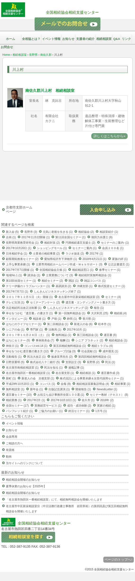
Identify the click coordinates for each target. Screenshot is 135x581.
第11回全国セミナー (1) (70, 237)
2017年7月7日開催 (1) (20, 269)
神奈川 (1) (12, 346)
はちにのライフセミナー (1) (23, 324)
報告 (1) (99, 308)
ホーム (10, 39)
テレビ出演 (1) (15, 302)
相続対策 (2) (52, 242)
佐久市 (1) (88, 400)
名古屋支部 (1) (65, 373)
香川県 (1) (89, 318)
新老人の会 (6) (83, 324)
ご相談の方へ (14, 443)
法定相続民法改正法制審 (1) (23, 308)
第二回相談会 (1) (57, 324)
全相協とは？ (31, 39)
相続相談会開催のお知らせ (23, 479)
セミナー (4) (113, 297)
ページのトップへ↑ (119, 559)
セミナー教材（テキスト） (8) (109, 394)
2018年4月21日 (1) (94, 259)
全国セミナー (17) (17, 405)
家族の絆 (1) (120, 259)
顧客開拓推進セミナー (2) (22, 259)
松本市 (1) (104, 324)
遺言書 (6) (110, 335)
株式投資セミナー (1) (111, 286)
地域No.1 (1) (14, 275)
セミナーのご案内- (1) (115, 242)
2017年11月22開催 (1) (36, 237)
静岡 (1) (72, 318)
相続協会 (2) (86, 231)
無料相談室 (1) (15, 389)
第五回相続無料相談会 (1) (69, 346)
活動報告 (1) (14, 356)
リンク (126, 39)
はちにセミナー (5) (18, 340)
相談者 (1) (39, 318)
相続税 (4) (120, 313)
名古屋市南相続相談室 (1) (22, 367)
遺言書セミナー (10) (19, 394)
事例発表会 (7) (45, 340)
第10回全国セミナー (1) (21, 280)
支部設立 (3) (73, 362)
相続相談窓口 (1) (82, 269)
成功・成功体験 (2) (79, 405)
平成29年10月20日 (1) (20, 384)
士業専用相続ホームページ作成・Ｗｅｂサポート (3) (69, 264)
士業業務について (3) (59, 275)
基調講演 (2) (63, 286)
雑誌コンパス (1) (94, 280)
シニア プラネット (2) (89, 340)
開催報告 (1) (83, 389)
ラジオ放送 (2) (74, 253)
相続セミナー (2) (52, 280)
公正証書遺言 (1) (118, 264)
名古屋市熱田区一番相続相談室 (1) (28, 373)
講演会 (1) (33, 275)
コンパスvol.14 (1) (36, 346)
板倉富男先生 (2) (62, 356)
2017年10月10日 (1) (63, 400)
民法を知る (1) (53, 367)
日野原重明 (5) (15, 362)
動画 (9, 456)
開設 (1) (73, 280)
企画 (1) (11, 237)
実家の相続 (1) (106, 405)
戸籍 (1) (56, 318)
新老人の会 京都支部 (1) (38, 378)
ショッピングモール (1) (52, 248)
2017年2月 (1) (36, 400)
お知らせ (68, 39)
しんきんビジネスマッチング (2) (67, 308)
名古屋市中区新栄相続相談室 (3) (79, 297)
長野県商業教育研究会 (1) (22, 242)
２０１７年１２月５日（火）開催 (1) (29, 297)
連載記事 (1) (76, 367)
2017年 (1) (96, 253)
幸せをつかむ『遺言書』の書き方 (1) (29, 313)
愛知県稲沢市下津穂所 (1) (60, 259)
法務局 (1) (54, 329)
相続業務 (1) (14, 400)
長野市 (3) (30, 231)
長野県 (33, 54)
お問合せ (7, 47)
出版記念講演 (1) (59, 389)
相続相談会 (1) (118, 340)
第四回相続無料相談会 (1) (94, 356)
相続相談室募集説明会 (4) (92, 384)
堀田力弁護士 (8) (102, 237)
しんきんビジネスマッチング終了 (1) (57, 291)
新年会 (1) (36, 389)
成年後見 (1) (110, 351)
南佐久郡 (46, 54)
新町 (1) (11, 378)
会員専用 (11, 436)
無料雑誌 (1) (63, 335)
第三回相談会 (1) (87, 335)
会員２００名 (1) (112, 248)
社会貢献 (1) (89, 351)
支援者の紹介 (85, 39)
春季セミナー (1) (109, 269)
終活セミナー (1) (79, 411)
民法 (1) (110, 362)
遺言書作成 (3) (110, 373)
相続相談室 (104, 39)
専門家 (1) (36, 329)
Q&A (116, 39)
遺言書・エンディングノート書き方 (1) (90, 302)
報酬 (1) (65, 340)
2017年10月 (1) (76, 329)
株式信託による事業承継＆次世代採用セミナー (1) (92, 378)
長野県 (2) (93, 362)
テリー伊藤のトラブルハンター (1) (28, 286)
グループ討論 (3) (65, 351)
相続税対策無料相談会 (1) (94, 275)
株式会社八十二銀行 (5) (45, 362)
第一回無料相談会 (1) (71, 313)
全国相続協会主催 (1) (52, 269)
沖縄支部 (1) (84, 286)
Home (6, 54)
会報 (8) (66, 384)
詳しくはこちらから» (109, 136)
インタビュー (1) (16, 318)
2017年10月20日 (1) (18, 248)
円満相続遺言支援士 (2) (80, 242)
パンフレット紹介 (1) (19, 411)
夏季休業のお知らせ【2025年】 (26, 486)
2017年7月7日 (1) (17, 291)
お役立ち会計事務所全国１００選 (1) (60, 394)
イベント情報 (51, 39)
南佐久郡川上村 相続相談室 (49, 91)
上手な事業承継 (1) (18, 264)
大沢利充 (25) (99, 313)
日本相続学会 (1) (16, 253)
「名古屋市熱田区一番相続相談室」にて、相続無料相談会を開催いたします (54, 499)
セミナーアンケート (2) (45, 302)
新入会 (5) (12, 231)
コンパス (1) (47, 384)
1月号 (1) (101, 411)
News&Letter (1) (107, 389)
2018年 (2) (107, 400)
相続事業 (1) (122, 384)
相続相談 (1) (87, 373)
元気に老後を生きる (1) (58, 231)
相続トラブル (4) (102, 346)
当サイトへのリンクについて (24, 463)
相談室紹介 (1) (109, 231)
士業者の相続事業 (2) (46, 253)
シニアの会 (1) (15, 329)
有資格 (10, 450)
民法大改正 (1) (36, 356)
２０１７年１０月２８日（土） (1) (28, 335)
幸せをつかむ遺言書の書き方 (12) (27, 351)
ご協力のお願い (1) (51, 411)
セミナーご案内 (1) (84, 248)
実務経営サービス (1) (48, 405)
